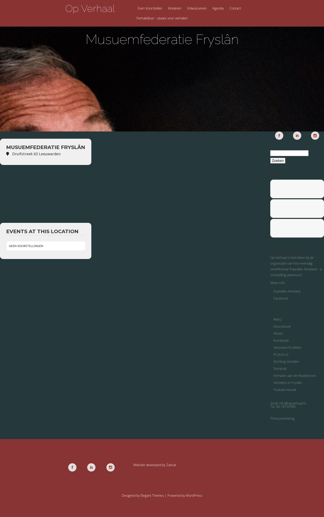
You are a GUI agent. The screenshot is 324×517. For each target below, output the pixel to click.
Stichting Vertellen (286, 361)
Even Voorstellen (150, 9)
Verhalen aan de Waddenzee (294, 375)
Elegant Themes (152, 495)
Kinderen (174, 9)
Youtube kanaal (284, 389)
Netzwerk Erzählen (287, 347)
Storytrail (279, 368)
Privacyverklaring (282, 418)
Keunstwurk (282, 326)
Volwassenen (197, 9)
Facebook (280, 298)
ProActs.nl (280, 354)
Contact (235, 9)
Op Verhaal (90, 8)
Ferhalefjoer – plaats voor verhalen (162, 18)
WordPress (194, 495)
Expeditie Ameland (286, 291)
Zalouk (171, 465)
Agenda (218, 9)
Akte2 (277, 319)
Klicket (278, 333)
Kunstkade (281, 340)
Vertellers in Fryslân (287, 382)
